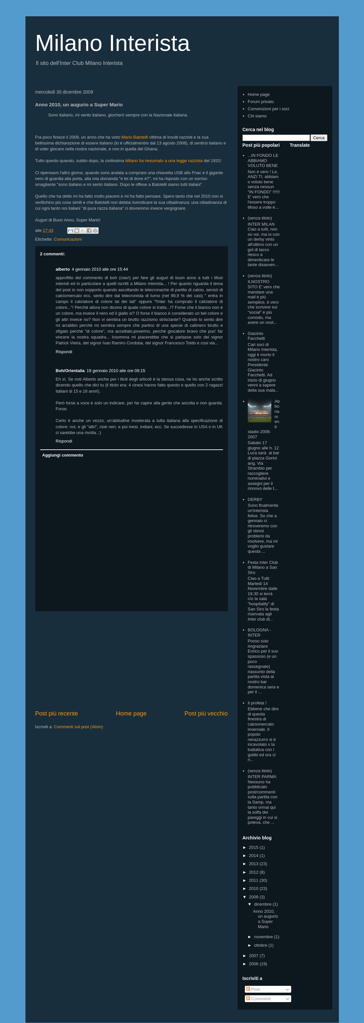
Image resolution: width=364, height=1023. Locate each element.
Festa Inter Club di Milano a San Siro (263, 567)
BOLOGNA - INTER (259, 632)
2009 (254, 897)
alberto (63, 269)
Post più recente (56, 713)
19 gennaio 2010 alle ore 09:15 (116, 370)
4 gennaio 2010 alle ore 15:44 (100, 269)
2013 (254, 863)
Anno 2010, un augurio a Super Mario (265, 919)
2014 (254, 855)
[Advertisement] (132, 660)
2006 (254, 963)
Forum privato (261, 101)
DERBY (255, 499)
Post (253, 989)
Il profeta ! (257, 702)
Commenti (258, 998)
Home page (131, 713)
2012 (254, 872)
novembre (264, 936)
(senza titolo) (260, 218)
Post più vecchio (206, 713)
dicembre (263, 904)
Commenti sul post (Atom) (78, 726)
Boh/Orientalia (70, 370)
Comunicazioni (68, 239)
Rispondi (64, 351)
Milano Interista (112, 43)
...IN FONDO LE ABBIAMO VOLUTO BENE (263, 160)
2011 (254, 880)
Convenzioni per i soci (268, 108)
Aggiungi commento (62, 455)
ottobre (261, 945)
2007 (254, 955)
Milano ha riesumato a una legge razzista (164, 160)
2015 (254, 847)
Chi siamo (257, 115)
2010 (254, 888)
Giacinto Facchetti (256, 336)
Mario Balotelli (134, 137)
